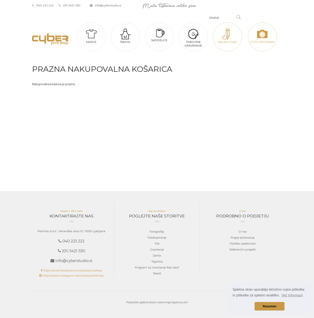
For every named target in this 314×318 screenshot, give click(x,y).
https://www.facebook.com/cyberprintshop (71, 270)
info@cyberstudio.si (105, 5)
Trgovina (157, 261)
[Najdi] (238, 17)
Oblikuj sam (227, 36)
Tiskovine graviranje (193, 38)
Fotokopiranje (156, 237)
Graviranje (157, 249)
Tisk (157, 243)
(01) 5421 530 (69, 5)
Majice (91, 36)
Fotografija (157, 231)
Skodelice (159, 35)
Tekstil (125, 36)
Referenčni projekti (243, 249)
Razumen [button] (269, 306)
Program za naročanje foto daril (157, 267)
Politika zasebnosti (242, 243)
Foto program (262, 36)
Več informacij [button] (292, 295)
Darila (157, 255)
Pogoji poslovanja (243, 237)
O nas (243, 231)
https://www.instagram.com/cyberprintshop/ (71, 275)
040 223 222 (43, 5)
